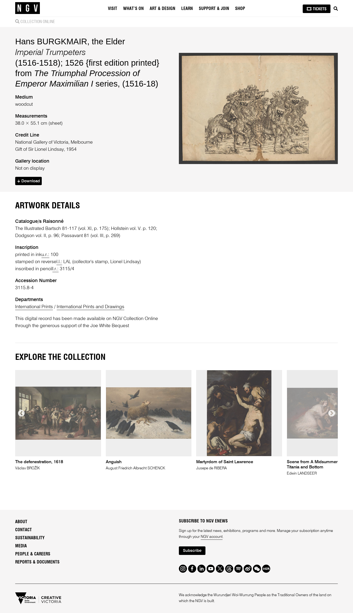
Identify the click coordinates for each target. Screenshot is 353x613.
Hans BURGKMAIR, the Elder (70, 41)
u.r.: (45, 254)
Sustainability (30, 538)
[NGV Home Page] (27, 8)
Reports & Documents (37, 562)
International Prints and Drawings (90, 307)
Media (21, 546)
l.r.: (55, 269)
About (21, 522)
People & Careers (32, 554)
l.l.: (59, 262)
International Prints (34, 307)
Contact (23, 530)
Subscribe (192, 551)
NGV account (212, 537)
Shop (240, 9)
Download (28, 181)
